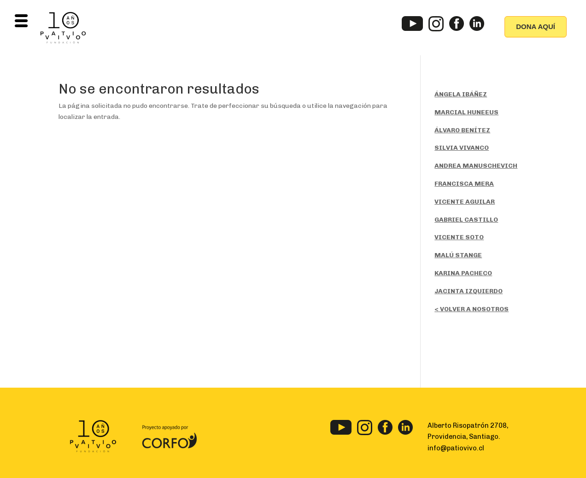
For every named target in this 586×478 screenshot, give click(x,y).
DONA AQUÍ (535, 26)
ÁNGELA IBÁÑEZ (460, 94)
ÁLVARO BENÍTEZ (462, 130)
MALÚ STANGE (458, 255)
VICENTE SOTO (459, 237)
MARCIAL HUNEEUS (466, 112)
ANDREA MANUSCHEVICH (475, 166)
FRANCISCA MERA (464, 184)
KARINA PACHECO (463, 273)
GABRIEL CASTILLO (466, 220)
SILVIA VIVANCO (461, 148)
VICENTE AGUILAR (464, 202)
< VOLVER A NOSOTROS (471, 309)
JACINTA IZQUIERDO (468, 291)
